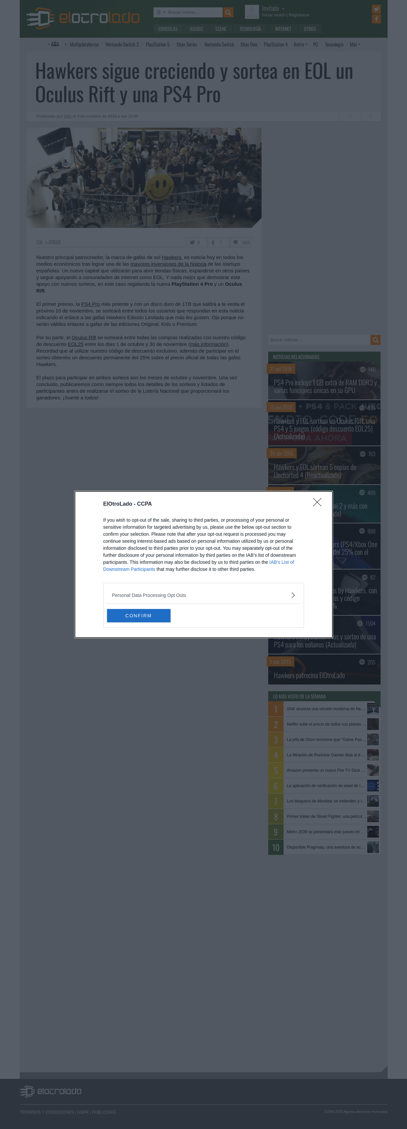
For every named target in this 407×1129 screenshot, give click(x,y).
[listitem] (203, 595)
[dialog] (203, 564)
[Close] (319, 504)
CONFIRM (138, 615)
